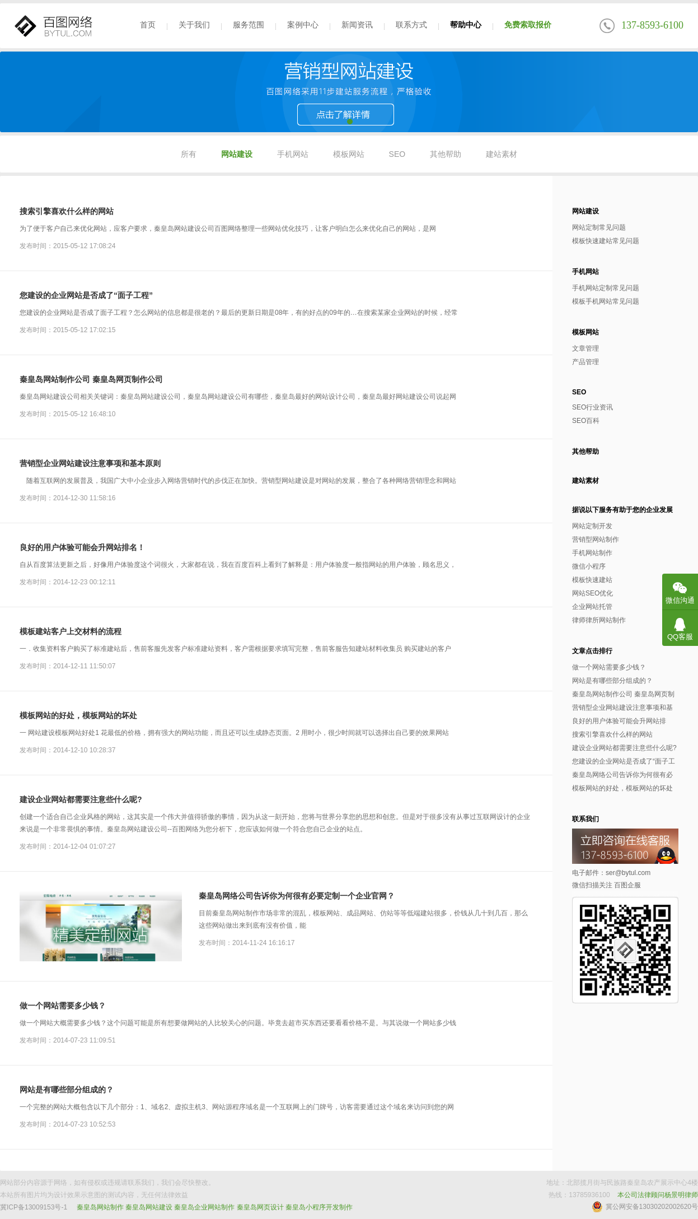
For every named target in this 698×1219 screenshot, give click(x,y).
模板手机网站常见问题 (605, 301)
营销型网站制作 (595, 539)
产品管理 (585, 362)
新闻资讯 (357, 24)
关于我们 (194, 24)
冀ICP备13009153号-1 (33, 1207)
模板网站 (348, 154)
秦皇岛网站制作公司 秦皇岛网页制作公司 (91, 379)
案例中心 (302, 24)
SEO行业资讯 (592, 407)
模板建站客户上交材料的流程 (70, 631)
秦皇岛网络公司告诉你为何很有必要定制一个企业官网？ (297, 895)
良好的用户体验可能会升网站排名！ (82, 547)
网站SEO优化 (592, 593)
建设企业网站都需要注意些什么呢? (81, 799)
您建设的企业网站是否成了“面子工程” (86, 295)
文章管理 (585, 348)
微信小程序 (589, 566)
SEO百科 (585, 421)
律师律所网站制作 (599, 620)
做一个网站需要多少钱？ (63, 1005)
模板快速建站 (592, 580)
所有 (188, 154)
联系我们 (585, 819)
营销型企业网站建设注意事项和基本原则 (90, 463)
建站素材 (501, 154)
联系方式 (411, 24)
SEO (397, 154)
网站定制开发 (592, 526)
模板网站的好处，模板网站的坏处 (78, 715)
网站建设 (236, 154)
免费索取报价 (527, 24)
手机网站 (292, 154)
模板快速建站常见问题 (605, 241)
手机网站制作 (592, 553)
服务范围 (248, 24)
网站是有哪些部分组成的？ (67, 1089)
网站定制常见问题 (599, 227)
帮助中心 (465, 24)
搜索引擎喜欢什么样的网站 (67, 211)
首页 (148, 24)
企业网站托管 (592, 607)
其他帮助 (445, 154)
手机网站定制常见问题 (605, 288)
